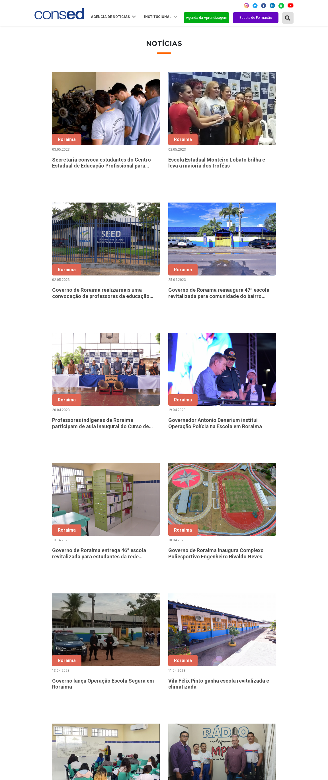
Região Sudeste (51, 680)
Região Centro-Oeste (57, 672)
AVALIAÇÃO (225, 726)
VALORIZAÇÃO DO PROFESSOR (246, 680)
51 (170, 598)
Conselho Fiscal (138, 680)
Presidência (134, 672)
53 (194, 598)
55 (218, 598)
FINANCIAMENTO (232, 687)
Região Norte (49, 656)
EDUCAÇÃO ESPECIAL (236, 710)
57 (242, 598)
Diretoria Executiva (142, 687)
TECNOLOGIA (227, 703)
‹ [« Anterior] (123, 598)
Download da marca (142, 703)
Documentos (135, 695)
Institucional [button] (158, 17)
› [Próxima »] (290, 598)
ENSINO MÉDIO (229, 695)
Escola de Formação (255, 17)
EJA (218, 718)
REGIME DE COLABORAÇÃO (242, 656)
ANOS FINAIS (227, 664)
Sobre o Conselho (140, 656)
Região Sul (46, 687)
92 (278, 598)
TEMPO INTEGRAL (233, 672)
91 (266, 598)
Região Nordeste (52, 664)
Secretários (134, 664)
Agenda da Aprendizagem (206, 17)
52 (182, 598)
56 (230, 598)
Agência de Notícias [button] (111, 17)
